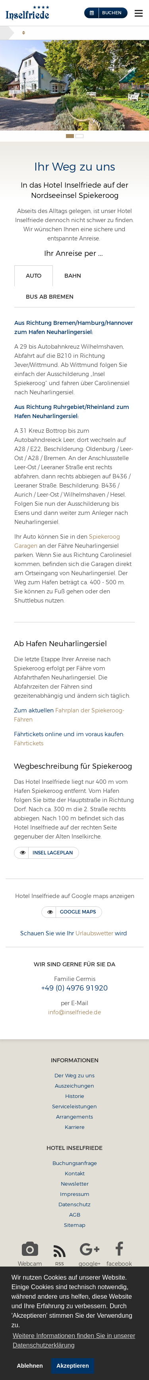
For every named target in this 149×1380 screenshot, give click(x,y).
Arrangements (74, 1116)
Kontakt (75, 1173)
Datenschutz (74, 1204)
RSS (60, 1255)
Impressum (74, 1194)
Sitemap (74, 1225)
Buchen (112, 12)
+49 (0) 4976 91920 (74, 988)
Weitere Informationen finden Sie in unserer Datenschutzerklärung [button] (74, 1340)
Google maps (78, 912)
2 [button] (79, 136)
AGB (74, 1214)
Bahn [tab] (72, 275)
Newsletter (75, 1183)
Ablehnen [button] (30, 1366)
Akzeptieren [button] (72, 1366)
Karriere (75, 1127)
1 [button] (70, 136)
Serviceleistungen (74, 1106)
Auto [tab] (33, 275)
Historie (74, 1096)
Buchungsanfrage (74, 1163)
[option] (74, 85)
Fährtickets (28, 743)
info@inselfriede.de (74, 1012)
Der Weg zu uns (74, 1075)
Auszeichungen (74, 1086)
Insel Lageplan (53, 853)
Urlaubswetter (94, 933)
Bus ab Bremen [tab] (50, 296)
